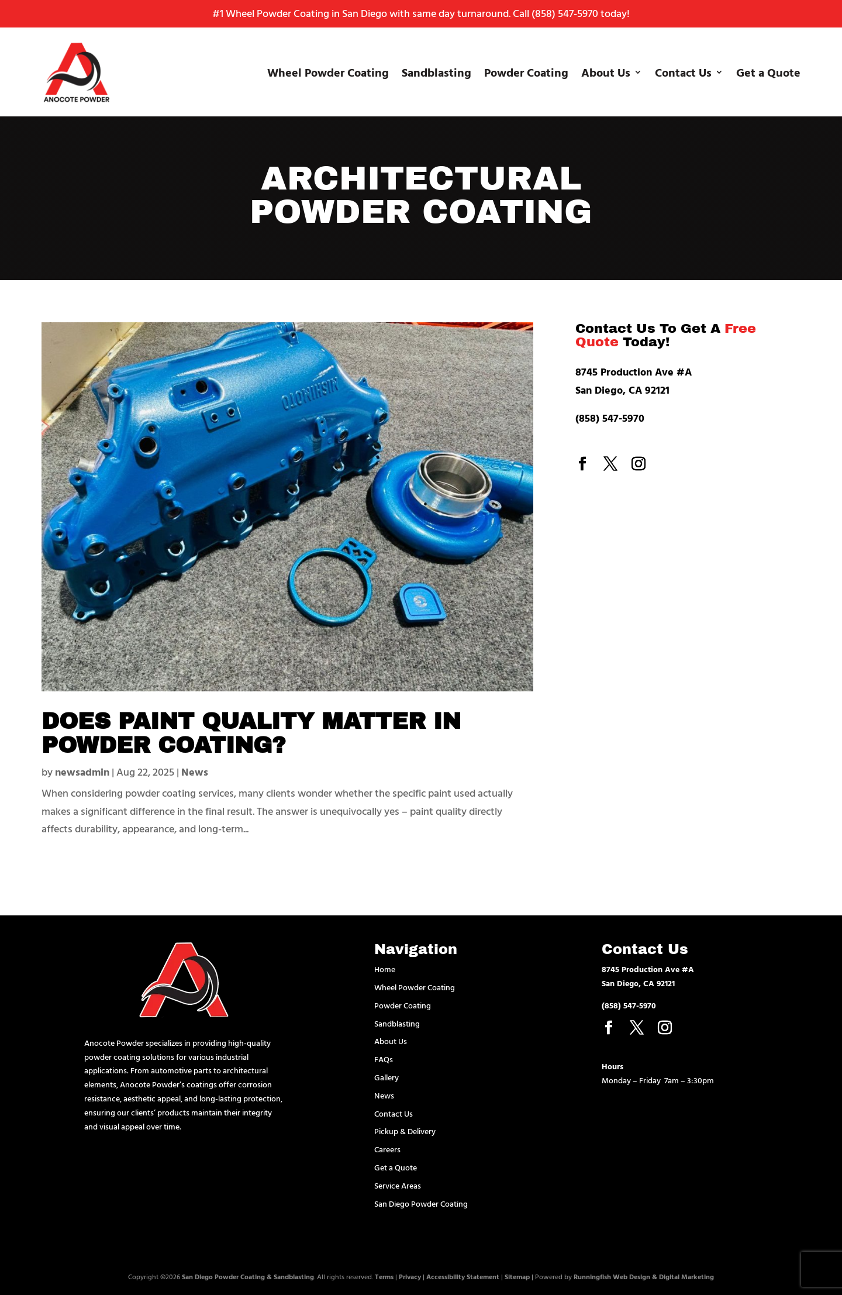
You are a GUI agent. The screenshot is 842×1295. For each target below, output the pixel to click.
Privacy (410, 1276)
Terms (384, 1276)
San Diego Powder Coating (421, 1203)
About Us (605, 72)
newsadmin (82, 772)
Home (384, 969)
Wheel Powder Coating (328, 72)
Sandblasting (436, 72)
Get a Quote (768, 72)
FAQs (383, 1059)
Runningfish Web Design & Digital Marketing (644, 1276)
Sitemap (517, 1276)
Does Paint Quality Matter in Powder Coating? (265, 733)
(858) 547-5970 (565, 13)
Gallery (386, 1077)
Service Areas (397, 1185)
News (194, 772)
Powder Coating (526, 72)
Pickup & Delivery (405, 1131)
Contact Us (683, 72)
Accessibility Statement (462, 1276)
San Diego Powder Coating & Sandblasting (248, 1276)
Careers (387, 1149)
